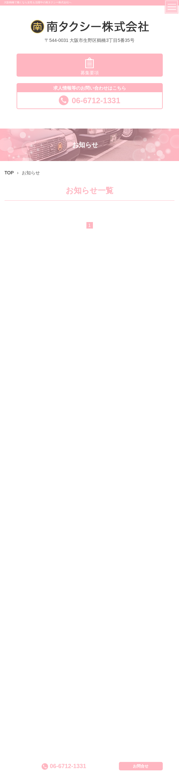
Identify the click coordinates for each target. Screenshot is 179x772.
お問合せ (140, 766)
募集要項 (90, 66)
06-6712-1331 (89, 100)
